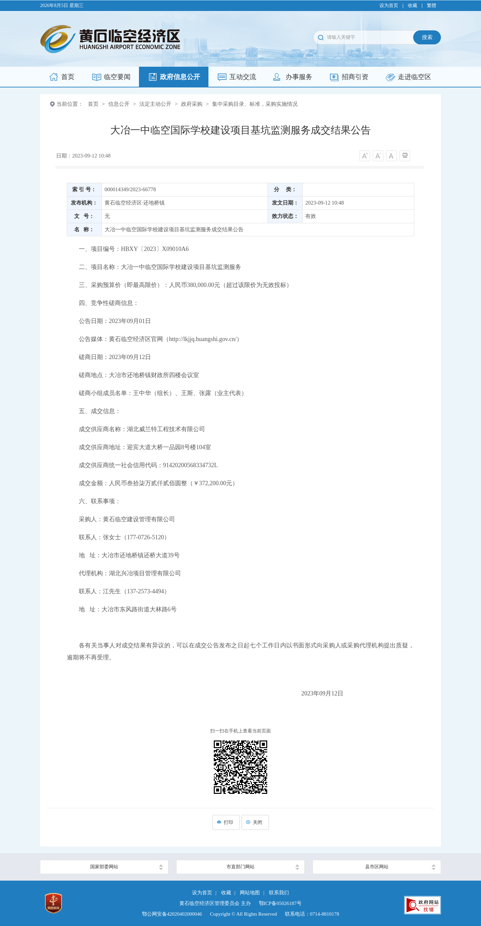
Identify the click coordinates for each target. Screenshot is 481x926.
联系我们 (279, 892)
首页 (93, 104)
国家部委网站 (104, 866)
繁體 (431, 5)
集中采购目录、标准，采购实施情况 (255, 104)
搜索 (427, 37)
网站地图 (250, 892)
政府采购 (191, 104)
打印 (226, 822)
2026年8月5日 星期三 (62, 5)
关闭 (255, 822)
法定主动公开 (155, 104)
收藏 (412, 5)
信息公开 (119, 104)
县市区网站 (376, 866)
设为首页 (388, 5)
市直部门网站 (240, 866)
